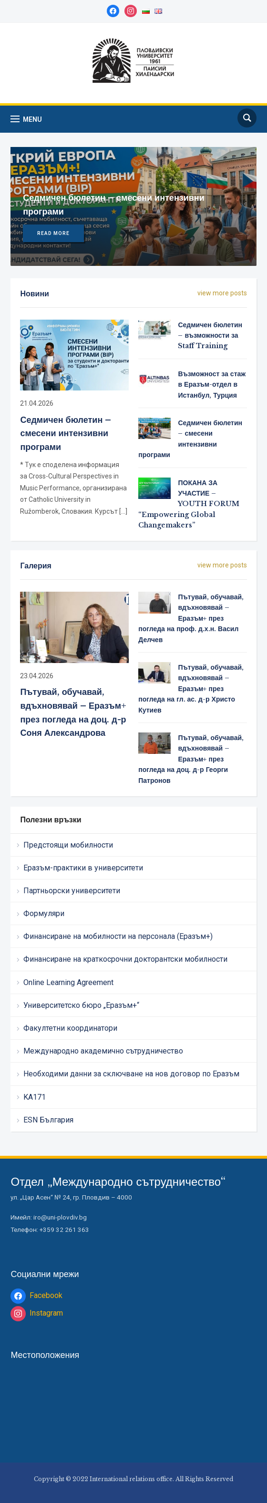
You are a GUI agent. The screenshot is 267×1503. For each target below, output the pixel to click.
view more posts (222, 293)
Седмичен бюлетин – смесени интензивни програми (65, 434)
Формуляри (43, 913)
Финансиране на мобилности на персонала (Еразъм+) (118, 936)
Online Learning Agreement (68, 982)
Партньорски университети (71, 890)
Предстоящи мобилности (68, 844)
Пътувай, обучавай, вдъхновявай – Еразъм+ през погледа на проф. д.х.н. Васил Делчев (191, 618)
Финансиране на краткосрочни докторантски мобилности (125, 959)
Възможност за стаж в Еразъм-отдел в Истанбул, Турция (212, 385)
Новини (34, 293)
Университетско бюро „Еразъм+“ (81, 1005)
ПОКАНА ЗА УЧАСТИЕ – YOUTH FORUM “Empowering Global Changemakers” (188, 504)
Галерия (35, 565)
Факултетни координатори (70, 1028)
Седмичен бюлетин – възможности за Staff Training (210, 336)
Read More (53, 233)
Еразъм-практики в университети (83, 867)
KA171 (34, 1097)
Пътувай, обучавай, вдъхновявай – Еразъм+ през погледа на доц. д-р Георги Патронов (191, 759)
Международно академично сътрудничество (103, 1050)
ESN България (48, 1119)
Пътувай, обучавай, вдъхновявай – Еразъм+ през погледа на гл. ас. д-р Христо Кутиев (191, 688)
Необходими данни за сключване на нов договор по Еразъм (131, 1073)
